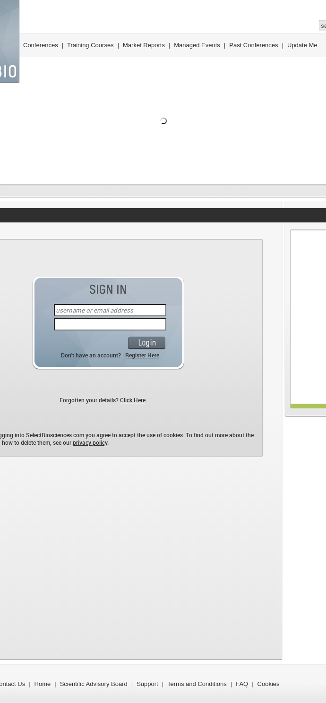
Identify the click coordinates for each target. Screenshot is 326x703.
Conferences (40, 45)
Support (147, 683)
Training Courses (90, 45)
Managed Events (197, 45)
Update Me (302, 45)
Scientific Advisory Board (94, 683)
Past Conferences (253, 45)
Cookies (268, 683)
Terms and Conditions (197, 683)
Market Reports (144, 45)
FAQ (242, 683)
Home (42, 683)
